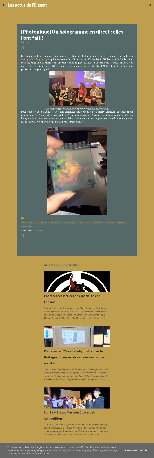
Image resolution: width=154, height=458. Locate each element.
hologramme (55, 222)
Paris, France (39, 230)
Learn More (131, 450)
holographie (70, 222)
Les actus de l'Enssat (27, 5)
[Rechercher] (51, 5)
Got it (143, 450)
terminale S (27, 226)
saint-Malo (122, 222)
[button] (22, 48)
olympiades (84, 222)
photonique (97, 222)
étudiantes (41, 222)
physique (110, 222)
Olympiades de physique (35, 59)
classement (27, 222)
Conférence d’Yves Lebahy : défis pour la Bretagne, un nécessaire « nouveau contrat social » (74, 357)
